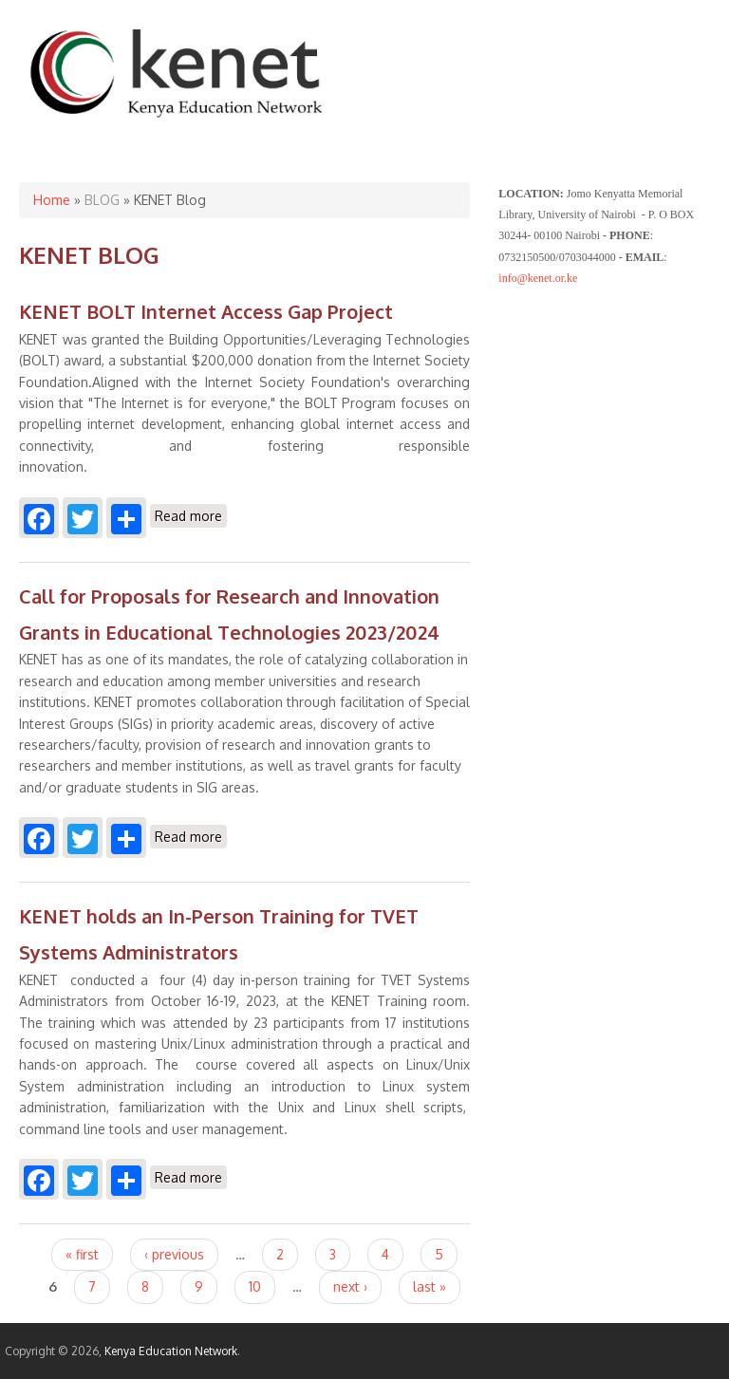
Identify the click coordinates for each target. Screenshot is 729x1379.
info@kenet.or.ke (537, 278)
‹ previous (174, 1254)
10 (255, 1286)
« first (82, 1254)
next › (350, 1286)
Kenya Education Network (170, 1351)
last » (429, 1286)
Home (51, 200)
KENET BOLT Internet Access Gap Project (206, 311)
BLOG (102, 200)
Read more (191, 516)
